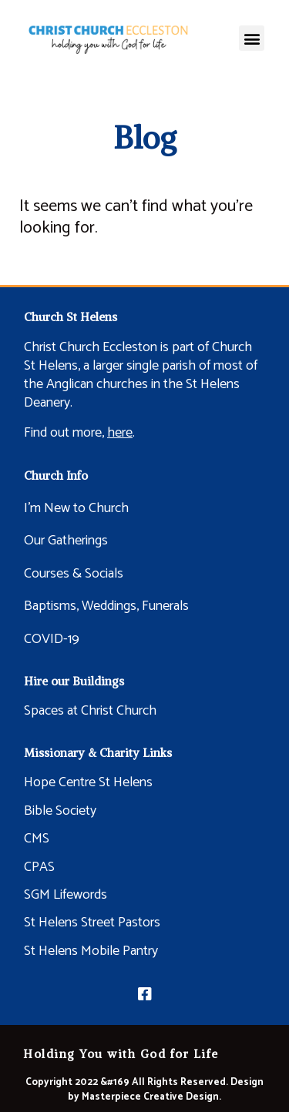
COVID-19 (51, 639)
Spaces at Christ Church (90, 710)
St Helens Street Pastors (92, 922)
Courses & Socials (73, 573)
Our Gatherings (66, 540)
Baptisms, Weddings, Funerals (106, 606)
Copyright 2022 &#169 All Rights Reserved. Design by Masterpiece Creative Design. (144, 1089)
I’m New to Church (76, 508)
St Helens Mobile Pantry (91, 951)
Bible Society (60, 810)
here (120, 432)
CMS (36, 838)
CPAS (39, 867)
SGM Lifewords (65, 894)
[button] (251, 38)
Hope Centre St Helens (88, 782)
